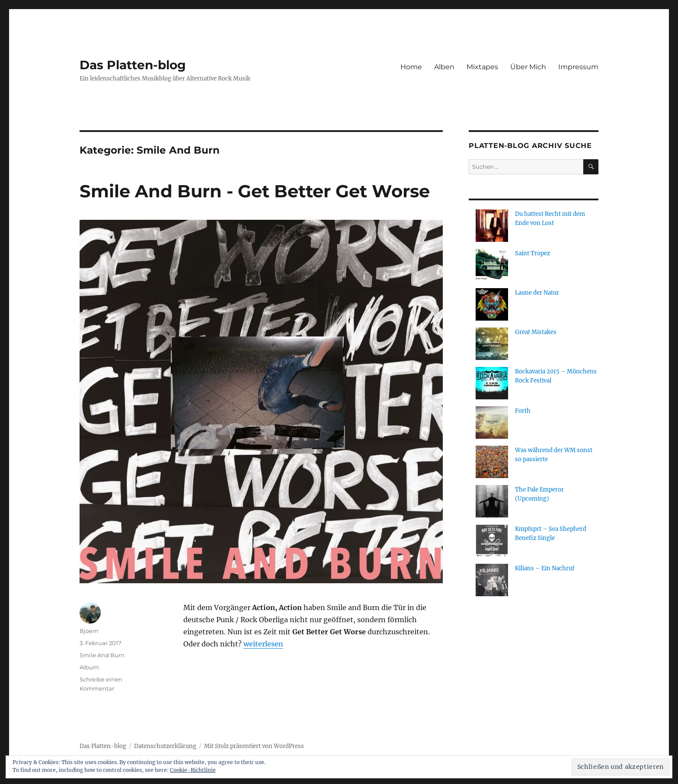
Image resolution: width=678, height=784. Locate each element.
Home (411, 67)
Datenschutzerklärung (165, 746)
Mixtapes (482, 67)
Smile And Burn (102, 655)
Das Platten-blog (133, 65)
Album (89, 667)
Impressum (578, 67)
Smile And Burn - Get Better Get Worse (255, 191)
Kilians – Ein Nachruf (544, 568)
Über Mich (528, 67)
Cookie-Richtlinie (193, 770)
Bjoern (89, 630)
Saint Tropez (532, 253)
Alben (444, 67)
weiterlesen (263, 643)
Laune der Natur (537, 292)
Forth (523, 410)
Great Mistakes (535, 332)
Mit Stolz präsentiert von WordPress (254, 746)
